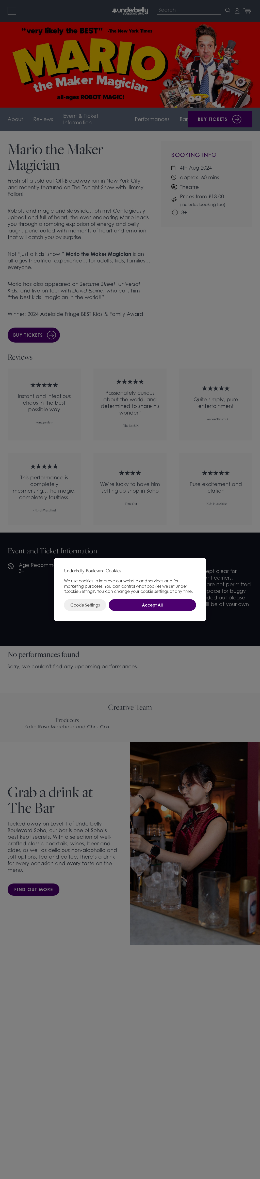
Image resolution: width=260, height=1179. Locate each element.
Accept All (152, 605)
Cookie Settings (85, 605)
